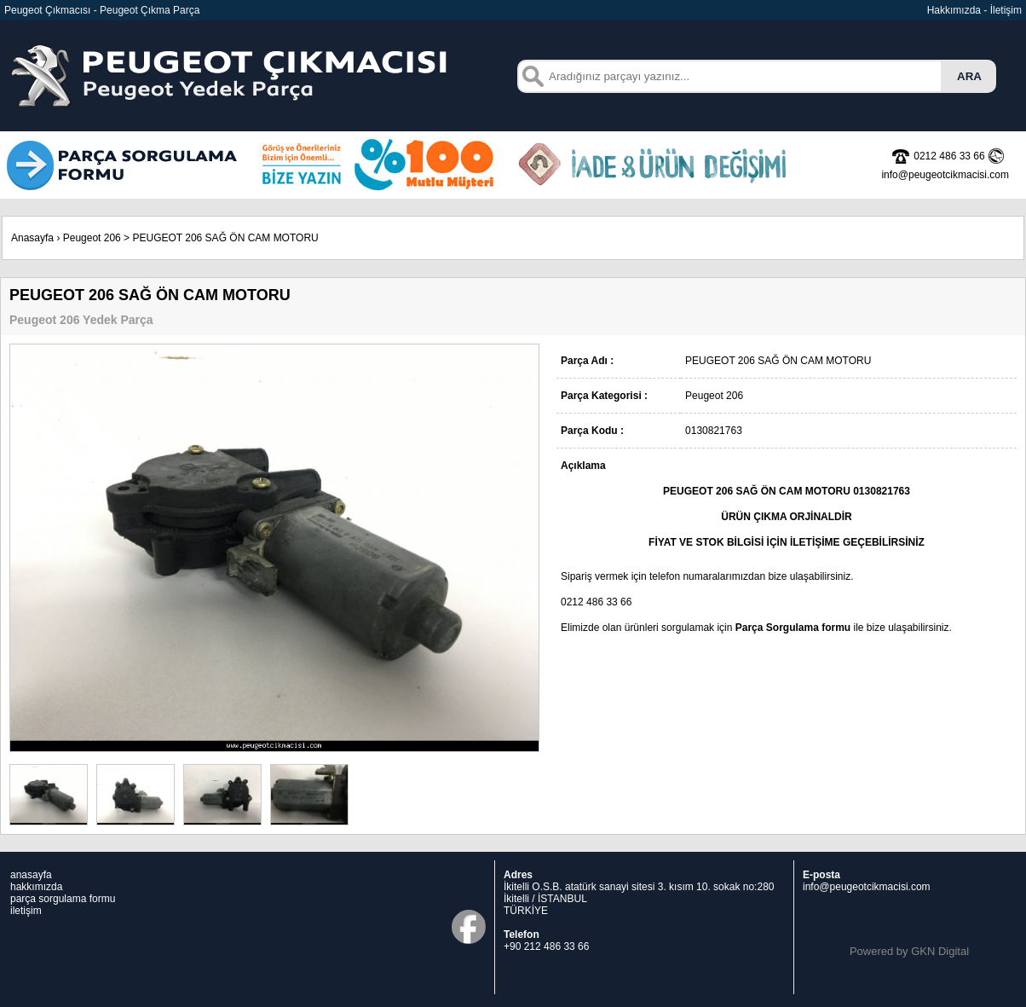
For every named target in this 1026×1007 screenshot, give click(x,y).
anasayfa (31, 875)
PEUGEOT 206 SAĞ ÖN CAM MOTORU (225, 238)
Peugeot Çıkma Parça (149, 10)
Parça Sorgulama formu (792, 628)
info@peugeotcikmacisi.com (867, 887)
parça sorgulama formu (62, 899)
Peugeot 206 (92, 238)
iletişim (26, 911)
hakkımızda (36, 887)
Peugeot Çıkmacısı (47, 10)
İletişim (1006, 10)
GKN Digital (940, 951)
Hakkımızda (954, 10)
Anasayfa (32, 238)
